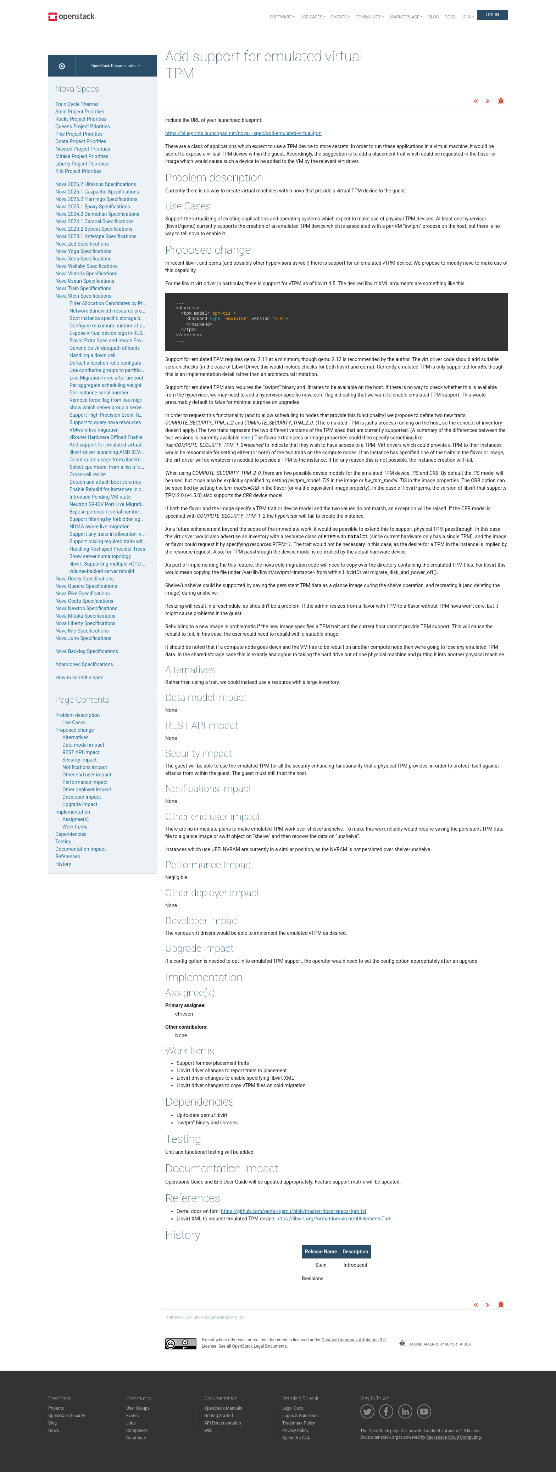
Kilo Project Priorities (78, 171)
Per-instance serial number (99, 392)
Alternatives (75, 737)
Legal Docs (292, 1408)
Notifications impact (84, 767)
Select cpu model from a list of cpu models (117, 467)
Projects (56, 1408)
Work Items (75, 827)
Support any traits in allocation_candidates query (123, 534)
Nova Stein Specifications (83, 296)
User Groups (138, 1408)
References (67, 856)
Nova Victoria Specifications (86, 273)
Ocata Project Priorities (80, 141)
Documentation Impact (80, 849)
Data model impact (83, 745)
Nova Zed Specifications (82, 244)
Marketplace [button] (404, 17)
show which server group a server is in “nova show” (126, 407)
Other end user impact (86, 774)
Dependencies (71, 834)
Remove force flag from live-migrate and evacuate (124, 400)
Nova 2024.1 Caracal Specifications (94, 221)
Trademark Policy (298, 1423)
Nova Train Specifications (83, 288)
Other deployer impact (86, 789)
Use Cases (74, 722)
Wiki (208, 1430)
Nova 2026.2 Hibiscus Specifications (95, 184)
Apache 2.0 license (462, 1430)
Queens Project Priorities (82, 126)
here (245, 437)
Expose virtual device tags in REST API (112, 333)
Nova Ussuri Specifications (84, 281)
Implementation (72, 812)
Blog (433, 17)
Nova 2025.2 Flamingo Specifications (96, 199)
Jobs (130, 1423)
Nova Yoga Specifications (83, 251)
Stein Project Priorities (79, 111)
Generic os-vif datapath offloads (105, 348)
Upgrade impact (80, 804)
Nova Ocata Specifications (84, 601)
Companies (137, 1430)
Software (281, 17)
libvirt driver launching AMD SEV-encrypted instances (128, 452)
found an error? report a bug (435, 1343)
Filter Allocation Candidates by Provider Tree (118, 303)
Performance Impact (85, 782)
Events (132, 1415)
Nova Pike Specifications (82, 593)
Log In (492, 14)
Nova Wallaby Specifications (86, 266)
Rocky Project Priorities (80, 119)
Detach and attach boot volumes (105, 482)
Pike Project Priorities (78, 134)
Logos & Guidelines (300, 1415)
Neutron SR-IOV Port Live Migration (108, 504)
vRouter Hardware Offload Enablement (112, 437)
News (53, 1430)
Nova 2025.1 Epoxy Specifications (92, 206)
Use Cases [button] (311, 17)
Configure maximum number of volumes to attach (124, 325)
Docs (450, 17)
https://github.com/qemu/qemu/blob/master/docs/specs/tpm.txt (293, 1211)
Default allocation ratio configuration (110, 363)
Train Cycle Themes (77, 104)
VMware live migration (94, 430)
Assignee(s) (75, 819)
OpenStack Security (66, 1415)
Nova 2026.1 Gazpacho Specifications (97, 192)
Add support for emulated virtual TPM (111, 445)
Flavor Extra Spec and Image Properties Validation (124, 340)
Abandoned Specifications (84, 664)
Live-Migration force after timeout (106, 378)
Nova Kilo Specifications (82, 631)
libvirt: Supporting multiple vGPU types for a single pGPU (132, 564)
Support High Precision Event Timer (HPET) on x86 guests (133, 415)
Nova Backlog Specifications (86, 651)
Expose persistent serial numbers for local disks (122, 512)
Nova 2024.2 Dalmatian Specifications (97, 214)
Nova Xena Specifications (83, 259)
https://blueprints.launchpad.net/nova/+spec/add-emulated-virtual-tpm (243, 133)
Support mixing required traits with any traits (118, 541)
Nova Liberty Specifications (85, 623)
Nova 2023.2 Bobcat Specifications (94, 229)
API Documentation (222, 1423)
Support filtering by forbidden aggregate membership (128, 519)
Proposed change (74, 730)
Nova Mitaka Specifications (85, 616)
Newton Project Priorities (82, 149)
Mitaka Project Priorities (81, 156)
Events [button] (339, 17)
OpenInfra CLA (296, 1438)
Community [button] (368, 17)
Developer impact (81, 797)
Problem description (77, 715)
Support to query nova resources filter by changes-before (132, 422)
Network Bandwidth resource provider (111, 311)
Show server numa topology (100, 556)
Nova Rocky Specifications (84, 579)
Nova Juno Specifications (83, 638)
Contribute (136, 1438)
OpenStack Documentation (114, 65)
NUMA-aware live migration (99, 526)
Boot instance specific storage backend (113, 318)
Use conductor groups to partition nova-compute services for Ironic (143, 370)
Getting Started (218, 1415)
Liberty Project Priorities (81, 164)
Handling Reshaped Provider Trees (107, 549)
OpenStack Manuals (223, 1408)
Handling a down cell (92, 355)
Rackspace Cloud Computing (453, 1437)
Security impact (79, 760)
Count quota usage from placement (109, 459)
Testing (63, 841)
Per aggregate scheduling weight (105, 385)
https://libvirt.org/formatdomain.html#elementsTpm (334, 1218)
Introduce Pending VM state (100, 497)
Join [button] (466, 17)
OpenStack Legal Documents (259, 1346)
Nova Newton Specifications (86, 608)
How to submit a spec (79, 677)
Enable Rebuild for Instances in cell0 (109, 489)
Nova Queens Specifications (86, 586)
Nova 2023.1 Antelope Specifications (96, 236)
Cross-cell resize (88, 474)
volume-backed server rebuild (102, 571)
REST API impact (81, 752)
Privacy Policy (295, 1430)
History (63, 864)
